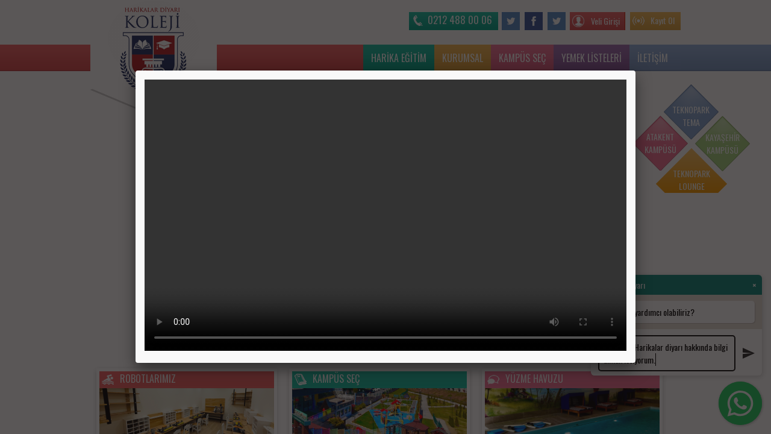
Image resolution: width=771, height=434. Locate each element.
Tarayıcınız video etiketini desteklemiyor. (385, 215)
